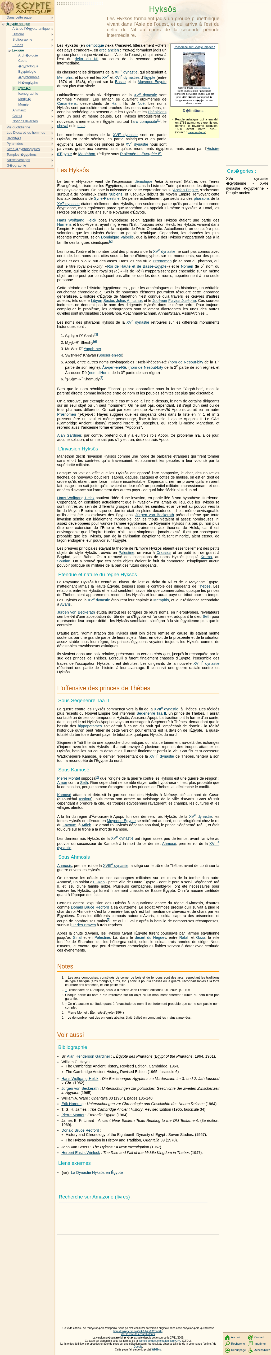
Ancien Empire (185, 190)
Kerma (206, 557)
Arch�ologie (28, 55)
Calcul (17, 116)
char (81, 126)
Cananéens (67, 103)
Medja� (24, 99)
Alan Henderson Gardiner (88, 1056)
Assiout (85, 799)
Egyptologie (27, 71)
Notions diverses (25, 121)
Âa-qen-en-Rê (114, 367)
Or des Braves (83, 925)
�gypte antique (18, 24)
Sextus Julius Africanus (123, 300)
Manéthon (86, 154)
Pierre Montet (68, 778)
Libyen (96, 300)
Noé (141, 103)
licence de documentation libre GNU (160, 1340)
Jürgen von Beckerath (155, 515)
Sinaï (77, 937)
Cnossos (163, 552)
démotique (95, 45)
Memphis (65, 77)
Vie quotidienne (18, 127)
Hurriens (64, 224)
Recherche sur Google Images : (194, 47)
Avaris (65, 604)
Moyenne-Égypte (152, 82)
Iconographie (28, 93)
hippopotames (90, 726)
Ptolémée (141, 154)
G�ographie (16, 165)
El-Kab (99, 882)
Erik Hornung (72, 1104)
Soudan (63, 561)
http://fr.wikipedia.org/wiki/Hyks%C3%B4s (137, 1331)
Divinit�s (14, 138)
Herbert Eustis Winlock (80, 1152)
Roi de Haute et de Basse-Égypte (136, 266)
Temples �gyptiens (22, 155)
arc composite (145, 121)
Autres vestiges (18, 160)
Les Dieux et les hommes (26, 132)
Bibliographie (22, 39)
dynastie (126, 72)
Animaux (19, 110)
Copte (23, 61)
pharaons (202, 198)
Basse (120, 82)
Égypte (149, 77)
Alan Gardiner (69, 435)
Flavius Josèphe (182, 300)
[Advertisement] (81, 17)
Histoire (18, 34)
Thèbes (204, 586)
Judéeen (159, 300)
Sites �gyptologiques (23, 149)
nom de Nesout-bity (186, 362)
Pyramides (15, 144)
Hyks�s (24, 88)
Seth (207, 616)
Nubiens (116, 194)
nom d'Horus (99, 372)
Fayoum (69, 825)
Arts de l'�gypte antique (31, 29)
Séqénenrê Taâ (151, 713)
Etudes (17, 45)
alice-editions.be (202, 88)
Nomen (187, 266)
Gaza (200, 937)
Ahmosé (169, 843)
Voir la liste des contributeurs (138, 1334)
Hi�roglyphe (28, 83)
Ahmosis (64, 865)
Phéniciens (157, 112)
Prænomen (162, 261)
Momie (23, 104)
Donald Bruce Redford (90, 907)
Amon (62, 782)
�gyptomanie (28, 77)
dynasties (127, 77)
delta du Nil (86, 59)
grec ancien (109, 50)
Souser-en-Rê (110, 355)
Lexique (18, 50)
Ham (116, 103)
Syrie (98, 198)
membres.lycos (196, 132)
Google (138, 1346)
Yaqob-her (92, 349)
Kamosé (64, 795)
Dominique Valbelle (117, 237)
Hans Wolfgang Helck (76, 220)
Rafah (184, 937)
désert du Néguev (150, 937)
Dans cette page (19, 17)
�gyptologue (28, 66)
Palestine (112, 198)
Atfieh (86, 825)
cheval (62, 126)
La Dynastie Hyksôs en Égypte (97, 1172)
